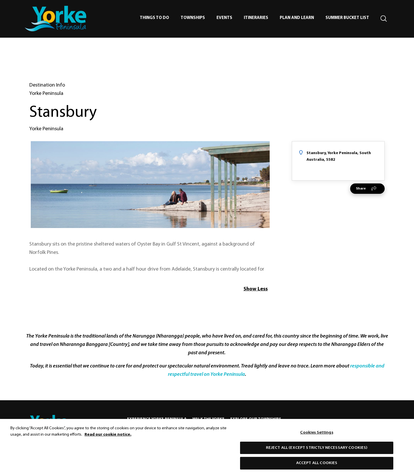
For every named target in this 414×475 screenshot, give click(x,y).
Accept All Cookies (317, 465)
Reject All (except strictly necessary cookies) (317, 450)
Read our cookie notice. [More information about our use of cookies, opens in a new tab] (108, 437)
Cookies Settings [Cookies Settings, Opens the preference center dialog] (316, 435)
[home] (55, 18)
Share (361, 188)
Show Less (256, 289)
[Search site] (383, 18)
